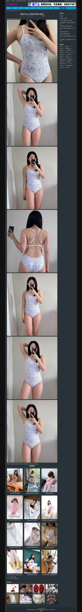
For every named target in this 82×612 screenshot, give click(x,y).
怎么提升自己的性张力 (64, 31)
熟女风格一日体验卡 (63, 18)
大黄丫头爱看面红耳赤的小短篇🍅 (66, 20)
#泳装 (12, 463)
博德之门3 (63, 57)
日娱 (62, 68)
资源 (62, 46)
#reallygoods (36, 463)
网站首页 (9, 8)
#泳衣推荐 (9, 463)
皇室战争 (71, 66)
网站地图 (41, 610)
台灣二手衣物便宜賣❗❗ (15, 578)
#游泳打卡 (22, 463)
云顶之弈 (62, 59)
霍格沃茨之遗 (70, 62)
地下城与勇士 (68, 47)
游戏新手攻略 (63, 66)
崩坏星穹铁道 (70, 59)
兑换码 (62, 51)
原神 (62, 47)
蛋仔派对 (62, 55)
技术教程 (39, 8)
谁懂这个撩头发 (13, 576)
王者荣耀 (67, 46)
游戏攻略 (69, 60)
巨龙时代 (67, 64)
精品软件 (21, 8)
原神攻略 (62, 49)
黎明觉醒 (62, 60)
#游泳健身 (26, 463)
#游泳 (18, 463)
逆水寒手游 (69, 49)
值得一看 (45, 8)
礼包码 (68, 51)
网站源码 (15, 8)
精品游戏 (57, 8)
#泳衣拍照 (15, 463)
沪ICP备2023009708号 (41, 608)
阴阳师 (68, 55)
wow (62, 64)
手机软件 (27, 8)
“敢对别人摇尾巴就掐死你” (65, 33)
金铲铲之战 (67, 53)
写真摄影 (63, 8)
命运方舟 (69, 57)
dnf (61, 53)
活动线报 (51, 8)
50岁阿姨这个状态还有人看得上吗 (66, 25)
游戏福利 (62, 62)
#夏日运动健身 (30, 463)
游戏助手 (33, 8)
